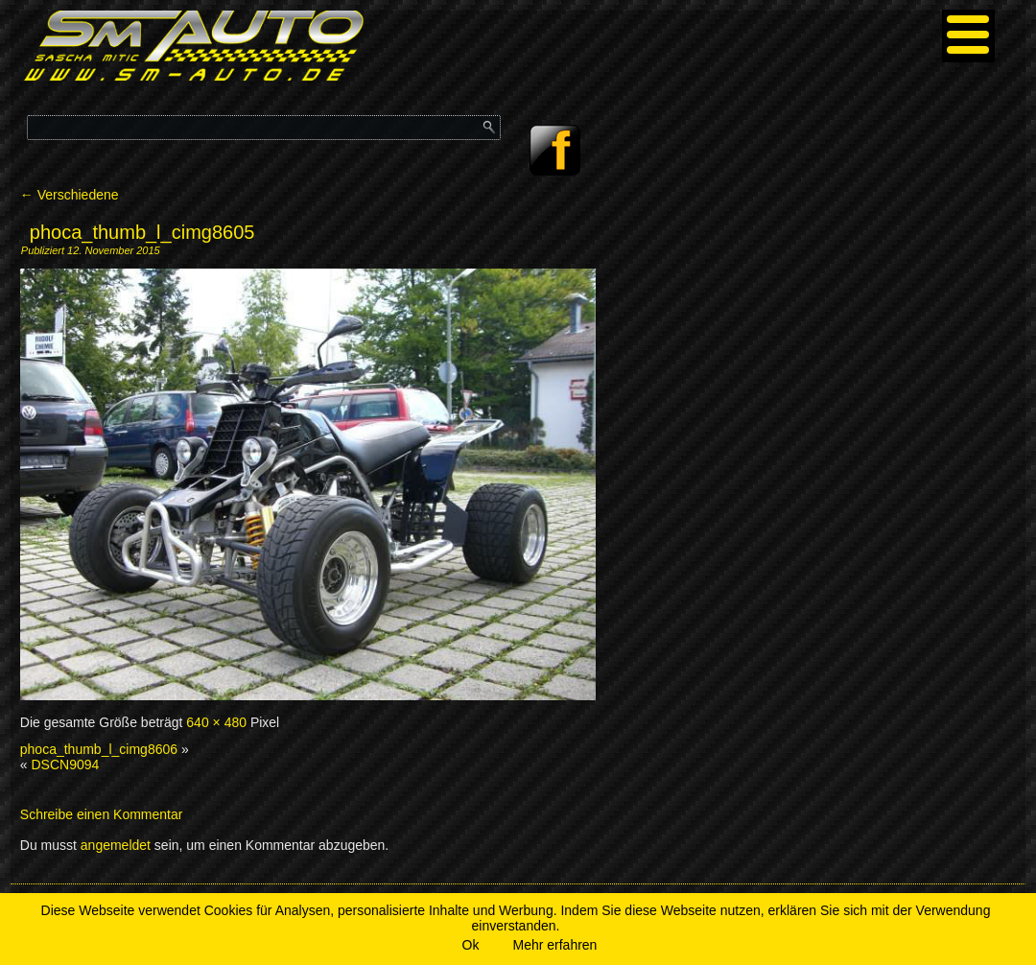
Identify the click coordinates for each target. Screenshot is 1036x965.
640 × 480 (216, 722)
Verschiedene (69, 194)
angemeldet (116, 845)
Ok (471, 945)
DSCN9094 (65, 764)
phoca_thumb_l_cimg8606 (98, 749)
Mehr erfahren (554, 945)
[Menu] (968, 36)
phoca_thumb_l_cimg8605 (142, 232)
